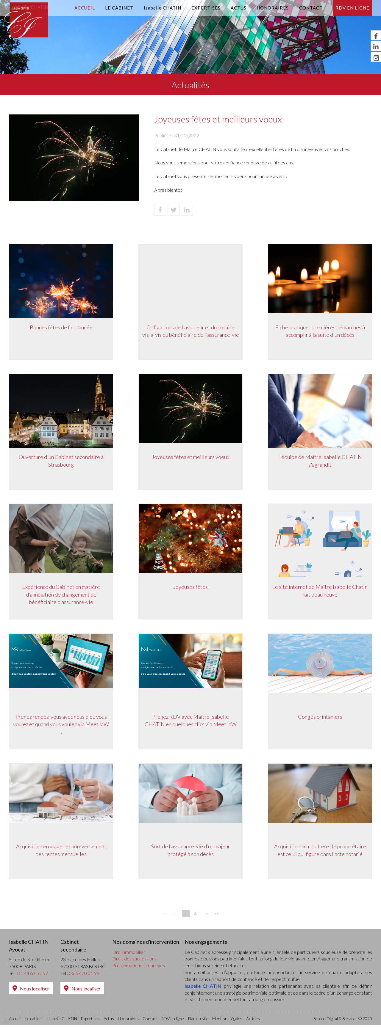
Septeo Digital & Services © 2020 (342, 1020)
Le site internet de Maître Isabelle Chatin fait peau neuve (320, 591)
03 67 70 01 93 (84, 975)
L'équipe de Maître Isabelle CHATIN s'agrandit (320, 461)
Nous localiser (34, 990)
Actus (238, 7)
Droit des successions (134, 960)
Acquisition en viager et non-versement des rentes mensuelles (61, 852)
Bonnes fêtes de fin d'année (61, 327)
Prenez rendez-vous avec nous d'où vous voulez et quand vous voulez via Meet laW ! (61, 725)
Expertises (206, 7)
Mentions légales (227, 1020)
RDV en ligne (352, 7)
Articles (253, 1020)
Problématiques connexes (138, 967)
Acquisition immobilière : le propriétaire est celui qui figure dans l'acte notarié (320, 852)
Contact (311, 7)
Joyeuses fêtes (190, 587)
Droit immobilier (128, 954)
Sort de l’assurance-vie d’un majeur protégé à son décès (190, 852)
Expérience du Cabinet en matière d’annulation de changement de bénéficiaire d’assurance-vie (61, 595)
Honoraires (273, 7)
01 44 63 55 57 (33, 975)
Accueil (84, 7)
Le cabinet (119, 7)
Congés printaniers (320, 718)
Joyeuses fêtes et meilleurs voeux (190, 457)
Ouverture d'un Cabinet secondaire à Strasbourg (61, 461)
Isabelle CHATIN (162, 7)
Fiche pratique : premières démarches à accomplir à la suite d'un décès (320, 331)
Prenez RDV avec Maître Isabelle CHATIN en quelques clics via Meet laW (191, 722)
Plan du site (198, 1020)
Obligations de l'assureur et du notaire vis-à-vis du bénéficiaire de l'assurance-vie (190, 331)
